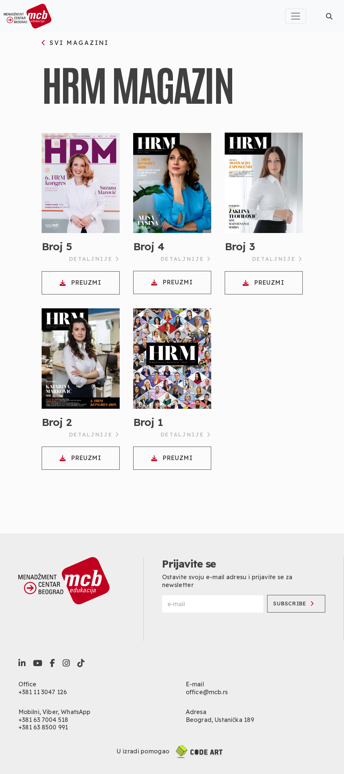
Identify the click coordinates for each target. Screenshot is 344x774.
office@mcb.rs (207, 692)
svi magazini (75, 43)
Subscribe (293, 603)
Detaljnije (94, 259)
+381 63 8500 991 (43, 727)
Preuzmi (80, 282)
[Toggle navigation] (295, 16)
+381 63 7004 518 (43, 719)
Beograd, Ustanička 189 (220, 719)
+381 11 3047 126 (42, 692)
